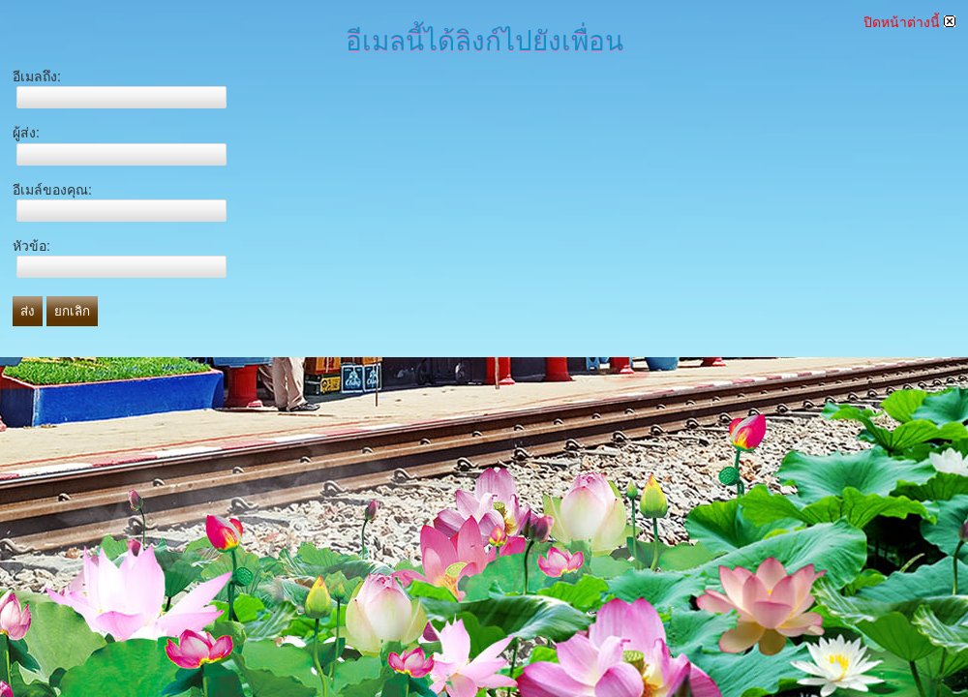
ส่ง (27, 311)
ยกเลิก (72, 311)
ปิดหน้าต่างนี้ (909, 22)
